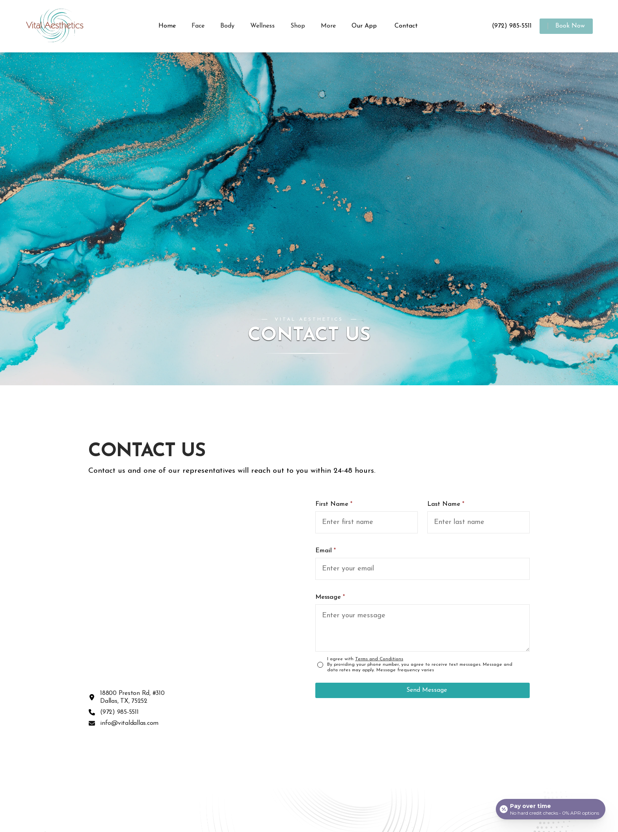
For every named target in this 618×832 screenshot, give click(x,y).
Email (325, 551)
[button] (198, 26)
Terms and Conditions (379, 659)
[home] (60, 26)
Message (330, 597)
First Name (333, 504)
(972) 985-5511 (119, 712)
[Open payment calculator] (550, 809)
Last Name (445, 504)
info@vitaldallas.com (129, 723)
